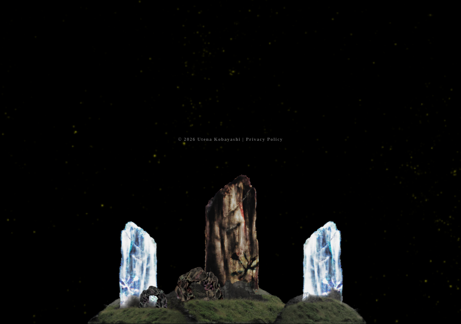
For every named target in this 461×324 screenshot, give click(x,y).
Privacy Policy (264, 139)
